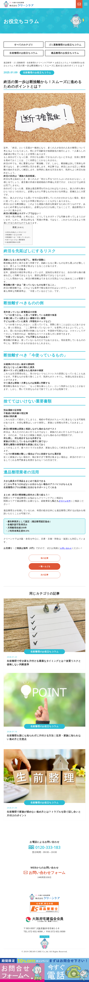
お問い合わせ (66, 553)
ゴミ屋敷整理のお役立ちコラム (65, 45)
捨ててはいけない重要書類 (16, 244)
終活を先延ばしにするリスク (17, 237)
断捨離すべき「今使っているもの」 (20, 242)
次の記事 (44, 579)
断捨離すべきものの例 (15, 239)
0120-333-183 (47, 852)
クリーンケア (65, 506)
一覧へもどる (44, 571)
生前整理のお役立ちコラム (23, 54)
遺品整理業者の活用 (14, 247)
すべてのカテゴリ (23, 45)
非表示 (23, 232)
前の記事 (44, 563)
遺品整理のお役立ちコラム (64, 54)
